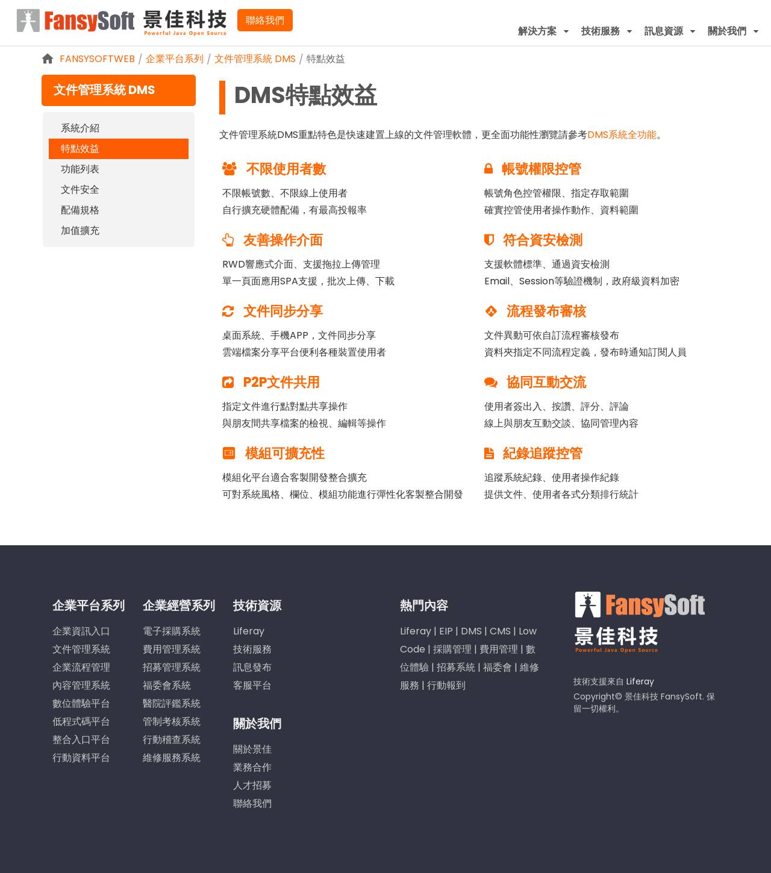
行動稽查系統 (172, 739)
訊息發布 (252, 667)
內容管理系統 (81, 685)
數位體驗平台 (81, 703)
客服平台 (252, 685)
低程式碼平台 (81, 721)
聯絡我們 (265, 20)
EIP (446, 631)
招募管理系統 (172, 667)
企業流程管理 (81, 667)
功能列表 (80, 169)
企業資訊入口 (81, 631)
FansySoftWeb (97, 59)
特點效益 (326, 59)
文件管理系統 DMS (255, 59)
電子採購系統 (172, 631)
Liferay (248, 631)
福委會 (497, 667)
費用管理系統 (172, 649)
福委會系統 (167, 685)
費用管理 (498, 649)
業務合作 (252, 767)
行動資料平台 (81, 758)
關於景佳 (252, 749)
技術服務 (252, 649)
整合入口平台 (81, 739)
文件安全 (80, 189)
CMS (500, 631)
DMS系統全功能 (622, 135)
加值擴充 (80, 230)
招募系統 (456, 667)
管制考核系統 (172, 721)
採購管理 (452, 649)
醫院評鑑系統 (172, 703)
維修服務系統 (172, 758)
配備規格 (80, 210)
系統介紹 (80, 128)
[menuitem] (543, 30)
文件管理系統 (81, 649)
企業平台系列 (175, 59)
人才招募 (252, 785)
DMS (471, 631)
